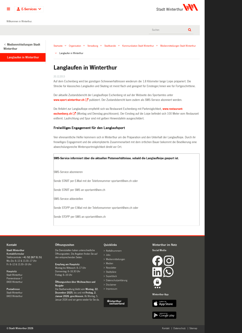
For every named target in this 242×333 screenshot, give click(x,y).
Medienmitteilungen (115, 259)
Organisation (75, 45)
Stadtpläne (111, 271)
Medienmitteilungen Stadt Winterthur (178, 45)
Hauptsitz (12, 271)
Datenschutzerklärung (116, 280)
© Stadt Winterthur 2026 (20, 328)
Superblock (111, 276)
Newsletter (111, 267)
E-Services (29, 9)
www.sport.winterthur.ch (69, 100)
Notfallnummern (114, 250)
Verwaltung (92, 45)
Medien (109, 263)
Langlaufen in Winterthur (23, 57)
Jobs (108, 255)
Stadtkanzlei (110, 45)
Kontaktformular (15, 253)
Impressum (111, 288)
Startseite (58, 45)
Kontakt (165, 328)
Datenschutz (179, 328)
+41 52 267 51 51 (32, 257)
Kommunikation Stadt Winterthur (138, 45)
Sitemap (193, 328)
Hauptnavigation (8, 9)
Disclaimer (111, 284)
